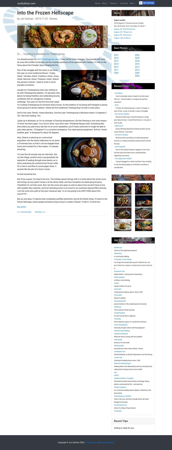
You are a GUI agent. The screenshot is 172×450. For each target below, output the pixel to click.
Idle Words (118, 340)
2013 (116, 67)
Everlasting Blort (120, 301)
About (97, 3)
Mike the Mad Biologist (123, 363)
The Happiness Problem (123, 158)
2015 (116, 64)
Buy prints (21, 207)
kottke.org (118, 247)
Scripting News (120, 313)
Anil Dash (118, 289)
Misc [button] (132, 3)
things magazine (120, 387)
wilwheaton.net (120, 351)
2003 (116, 73)
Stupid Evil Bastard (121, 334)
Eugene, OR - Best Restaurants (124, 29)
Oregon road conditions (122, 38)
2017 (116, 61)
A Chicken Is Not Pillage (123, 259)
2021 (116, 55)
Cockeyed (118, 411)
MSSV (117, 375)
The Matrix (118, 93)
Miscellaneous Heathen (123, 396)
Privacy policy (92, 442)
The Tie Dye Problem (122, 114)
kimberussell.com (121, 405)
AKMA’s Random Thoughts (124, 378)
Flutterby (118, 319)
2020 (137, 58)
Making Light (119, 345)
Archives (124, 3)
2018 (137, 61)
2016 (137, 64)
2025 (116, 105)
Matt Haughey (120, 277)
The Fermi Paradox (121, 135)
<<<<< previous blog (25, 24)
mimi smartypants (121, 325)
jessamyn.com (120, 271)
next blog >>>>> (39, 24)
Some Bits (118, 295)
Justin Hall (118, 357)
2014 (137, 67)
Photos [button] (113, 3)
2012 (137, 70)
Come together (120, 147)
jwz (116, 372)
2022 (137, 55)
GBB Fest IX (119, 126)
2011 (116, 70)
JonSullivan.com (26, 3)
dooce (117, 283)
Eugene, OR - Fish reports (123, 35)
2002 (137, 76)
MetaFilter (118, 253)
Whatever (118, 307)
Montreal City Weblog (122, 331)
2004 (137, 73)
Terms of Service (106, 442)
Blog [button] (104, 3)
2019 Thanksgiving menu (48, 59)
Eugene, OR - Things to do (123, 32)
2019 (116, 58)
